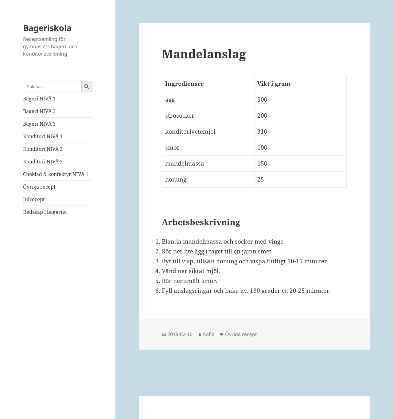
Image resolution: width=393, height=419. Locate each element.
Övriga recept (39, 186)
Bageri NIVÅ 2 (39, 111)
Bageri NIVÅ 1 (39, 98)
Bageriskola (47, 27)
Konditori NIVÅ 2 (43, 149)
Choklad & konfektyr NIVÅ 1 (55, 174)
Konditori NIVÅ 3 (43, 161)
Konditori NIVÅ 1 (43, 136)
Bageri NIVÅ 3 (39, 123)
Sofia (209, 334)
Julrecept (34, 199)
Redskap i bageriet (45, 212)
